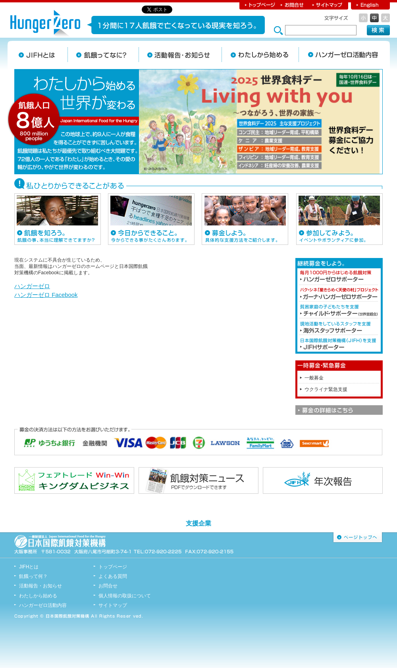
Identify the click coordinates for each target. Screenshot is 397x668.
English (370, 5)
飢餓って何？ (33, 576)
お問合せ (293, 5)
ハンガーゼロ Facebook (45, 295)
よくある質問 (112, 576)
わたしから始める (260, 54)
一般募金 (314, 378)
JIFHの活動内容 (339, 54)
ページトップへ (358, 537)
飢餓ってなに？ (103, 54)
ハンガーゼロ (32, 286)
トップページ (258, 5)
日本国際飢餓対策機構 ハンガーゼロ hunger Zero (45, 24)
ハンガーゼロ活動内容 (43, 605)
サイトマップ (328, 5)
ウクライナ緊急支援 (325, 389)
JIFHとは (40, 54)
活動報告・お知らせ (180, 54)
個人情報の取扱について (124, 596)
